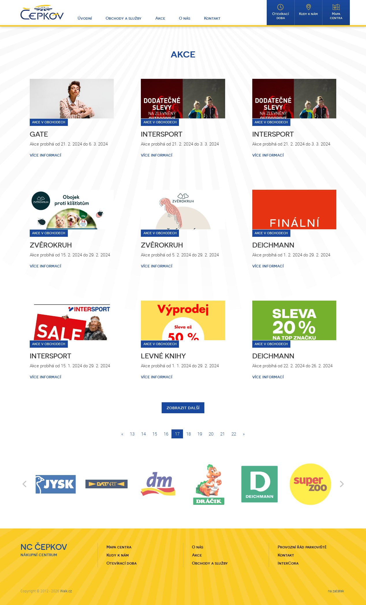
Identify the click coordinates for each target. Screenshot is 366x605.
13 (132, 434)
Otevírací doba (280, 16)
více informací (45, 155)
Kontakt (212, 18)
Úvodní (85, 18)
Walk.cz (66, 591)
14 (143, 434)
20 (211, 434)
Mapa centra (336, 16)
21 (222, 434)
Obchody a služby (123, 18)
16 (166, 434)
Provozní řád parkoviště (302, 547)
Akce (160, 18)
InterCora (288, 563)
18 (188, 434)
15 (154, 434)
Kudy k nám (308, 14)
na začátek (336, 591)
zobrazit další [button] (183, 407)
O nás (184, 18)
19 (199, 434)
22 (233, 434)
